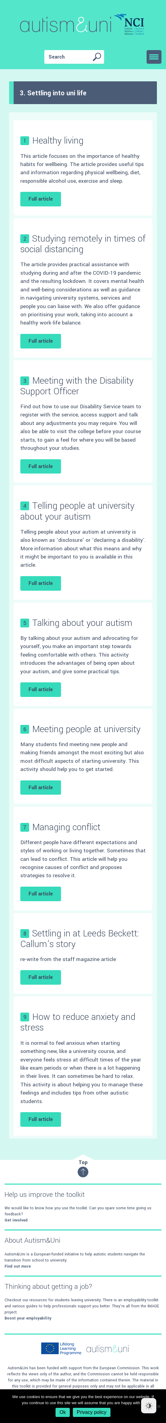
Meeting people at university (86, 729)
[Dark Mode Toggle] (149, 1406)
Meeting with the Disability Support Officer (77, 386)
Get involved (16, 1220)
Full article (41, 198)
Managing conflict (66, 827)
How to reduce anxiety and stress (77, 1022)
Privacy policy (92, 1412)
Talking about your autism (82, 623)
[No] (158, 1406)
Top (83, 1168)
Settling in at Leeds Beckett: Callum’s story (79, 938)
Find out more (18, 1266)
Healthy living (57, 140)
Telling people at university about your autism (77, 511)
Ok (62, 1412)
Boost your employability (28, 1318)
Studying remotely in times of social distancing (83, 244)
